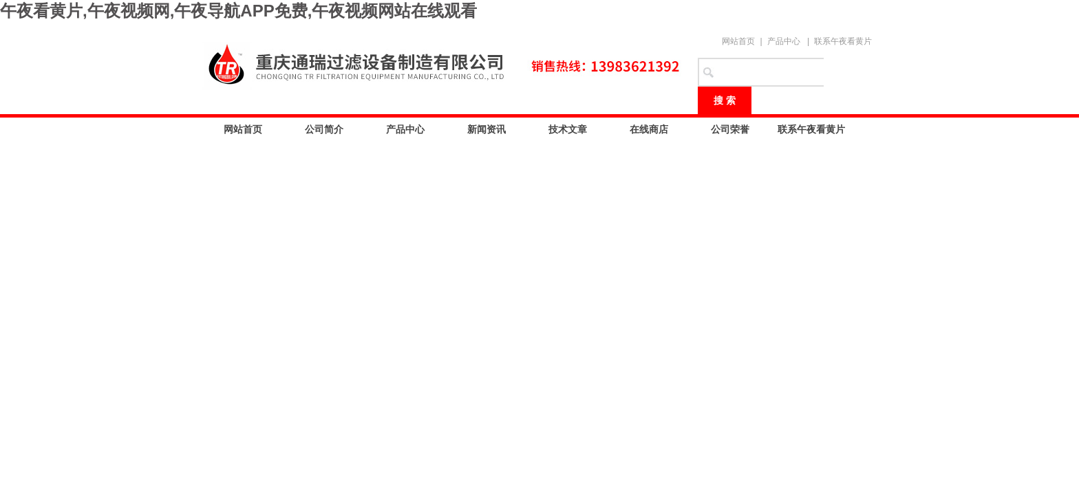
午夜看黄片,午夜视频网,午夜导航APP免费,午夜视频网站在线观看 (238, 10)
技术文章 (567, 129)
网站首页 (738, 41)
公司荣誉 (730, 129)
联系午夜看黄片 (843, 41)
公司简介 (324, 129)
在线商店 (649, 129)
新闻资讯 (486, 129)
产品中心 (783, 41)
